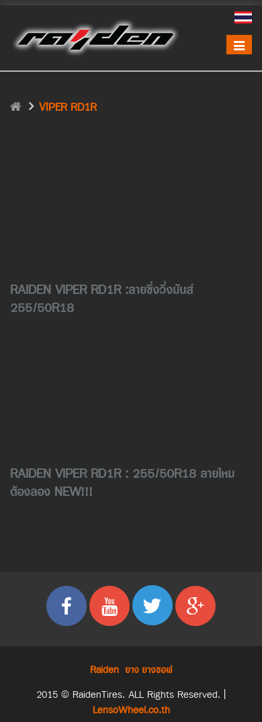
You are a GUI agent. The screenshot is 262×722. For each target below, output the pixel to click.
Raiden (104, 670)
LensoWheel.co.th (131, 710)
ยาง (132, 670)
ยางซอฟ (157, 670)
